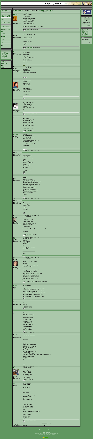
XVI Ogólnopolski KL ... (85, 32)
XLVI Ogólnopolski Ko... (85, 34)
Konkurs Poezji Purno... (85, 33)
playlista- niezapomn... (5, 56)
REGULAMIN (3, 13)
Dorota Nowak (15, 14)
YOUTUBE (3, 19)
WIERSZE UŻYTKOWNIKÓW (6, 16)
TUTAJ (89, 25)
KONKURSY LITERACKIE (5, 11)
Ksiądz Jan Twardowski (5, 53)
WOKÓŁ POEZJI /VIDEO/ (5, 26)
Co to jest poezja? (4, 57)
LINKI (2, 42)
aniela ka (14, 238)
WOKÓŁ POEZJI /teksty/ (5, 25)
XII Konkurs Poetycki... (85, 30)
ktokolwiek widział (4, 61)
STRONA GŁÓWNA (4, 10)
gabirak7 (14, 51)
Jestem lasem (3, 62)
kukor (14, 383)
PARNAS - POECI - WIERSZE (6, 15)
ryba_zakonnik (15, 134)
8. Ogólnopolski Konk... (85, 29)
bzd (13, 176)
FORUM (3, 39)
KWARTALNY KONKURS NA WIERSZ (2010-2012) (45, 10)
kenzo (14, 258)
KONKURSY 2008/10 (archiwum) (6, 29)
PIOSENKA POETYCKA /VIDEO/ (6, 22)
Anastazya (14, 216)
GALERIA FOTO (4, 36)
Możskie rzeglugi (4, 67)
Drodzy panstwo (84, 35)
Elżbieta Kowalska (16, 80)
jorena (29, 130)
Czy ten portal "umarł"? (5, 55)
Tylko (2, 65)
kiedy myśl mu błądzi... (5, 63)
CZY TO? (3, 66)
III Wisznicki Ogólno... (85, 31)
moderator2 (29, 29)
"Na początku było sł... (5, 52)
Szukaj (2, 45)
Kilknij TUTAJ (83, 23)
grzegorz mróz (15, 67)
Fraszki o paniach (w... (5, 64)
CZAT (2, 40)
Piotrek (14, 367)
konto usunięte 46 (16, 33)
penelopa (29, 113)
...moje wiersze (4, 54)
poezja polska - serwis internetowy (18, 10)
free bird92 (15, 285)
